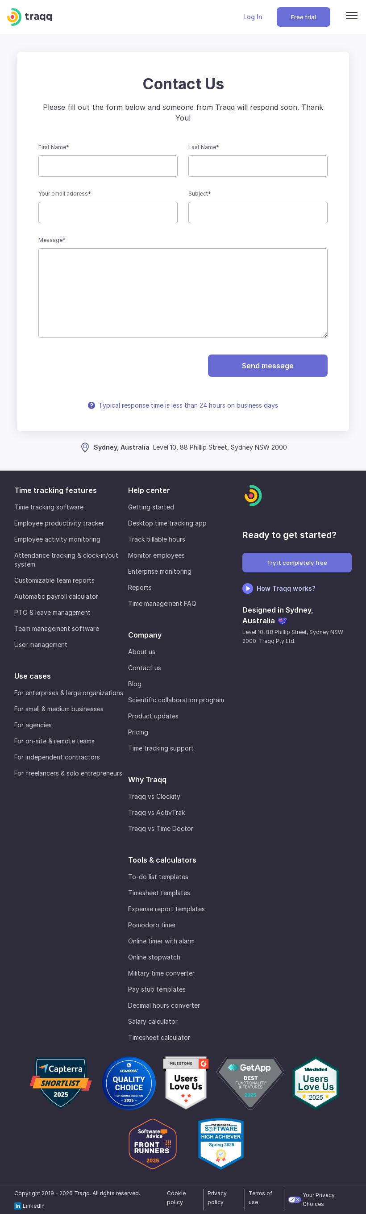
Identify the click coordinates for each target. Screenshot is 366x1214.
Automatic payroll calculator (56, 596)
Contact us (144, 668)
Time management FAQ (162, 603)
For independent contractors (57, 757)
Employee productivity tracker (59, 523)
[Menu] (352, 17)
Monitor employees (156, 555)
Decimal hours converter (164, 1005)
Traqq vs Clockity (154, 796)
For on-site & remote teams (54, 741)
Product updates (153, 716)
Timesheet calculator (159, 1037)
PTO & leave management (52, 612)
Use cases (32, 676)
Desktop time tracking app (167, 523)
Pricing (138, 732)
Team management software (56, 628)
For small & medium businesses (59, 709)
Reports (140, 587)
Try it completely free (297, 562)
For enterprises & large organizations (68, 693)
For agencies (33, 725)
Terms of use (260, 1198)
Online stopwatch (154, 957)
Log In (252, 17)
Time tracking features (55, 490)
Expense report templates (166, 909)
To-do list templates (158, 876)
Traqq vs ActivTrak (156, 812)
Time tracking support (161, 748)
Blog (134, 684)
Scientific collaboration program (176, 700)
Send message (268, 365)
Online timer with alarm (161, 941)
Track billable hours (156, 539)
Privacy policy (217, 1198)
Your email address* (64, 193)
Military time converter (161, 973)
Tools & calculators (162, 859)
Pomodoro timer (152, 925)
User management (40, 644)
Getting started (151, 507)
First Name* (53, 147)
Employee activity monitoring (57, 539)
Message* (52, 240)
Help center (149, 490)
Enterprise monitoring (159, 571)
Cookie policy (176, 1198)
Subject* (199, 193)
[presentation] (100, 366)
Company (145, 634)
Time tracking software (48, 507)
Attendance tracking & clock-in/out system (66, 559)
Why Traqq (147, 779)
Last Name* (203, 147)
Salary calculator (153, 1021)
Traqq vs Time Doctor (160, 828)
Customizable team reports (54, 580)
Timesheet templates (159, 893)
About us (141, 651)
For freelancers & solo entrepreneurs (68, 773)
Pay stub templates (157, 989)
